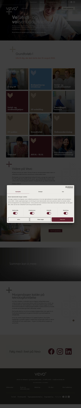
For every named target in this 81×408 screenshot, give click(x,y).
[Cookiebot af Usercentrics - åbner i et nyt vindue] (66, 187)
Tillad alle (62, 219)
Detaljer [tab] (40, 191)
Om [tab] (63, 191)
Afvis (18, 219)
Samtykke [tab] (18, 191)
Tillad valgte (40, 219)
